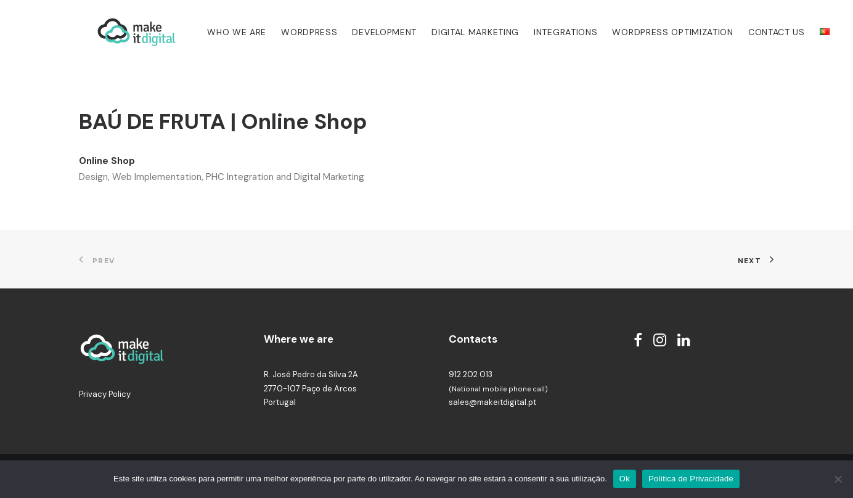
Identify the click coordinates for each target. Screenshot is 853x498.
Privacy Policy (105, 394)
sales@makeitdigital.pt (492, 402)
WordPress (292, 32)
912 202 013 (470, 374)
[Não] (837, 479)
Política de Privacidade (690, 478)
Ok (624, 478)
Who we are (219, 32)
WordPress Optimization (655, 32)
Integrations (548, 32)
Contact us (759, 32)
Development (367, 32)
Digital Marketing (458, 32)
